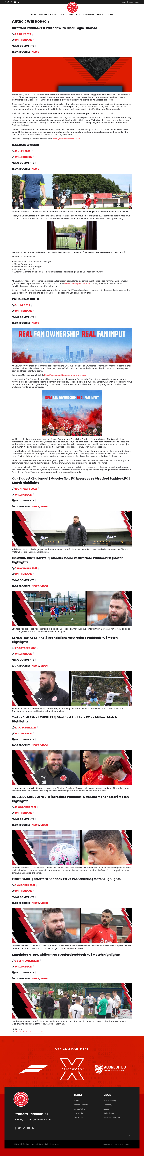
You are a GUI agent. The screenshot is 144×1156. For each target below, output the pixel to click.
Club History (109, 1113)
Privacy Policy (104, 1144)
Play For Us (79, 1113)
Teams (77, 1100)
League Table (80, 1109)
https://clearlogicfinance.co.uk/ (68, 138)
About (106, 1109)
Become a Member (113, 1117)
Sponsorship (79, 1117)
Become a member (132, 2)
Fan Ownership (111, 1100)
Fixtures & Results (82, 1104)
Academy (108, 1104)
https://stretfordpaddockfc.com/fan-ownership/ (67, 375)
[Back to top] (129, 1135)
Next (42, 1032)
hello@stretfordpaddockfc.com (79, 283)
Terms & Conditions (120, 1144)
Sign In (120, 2)
